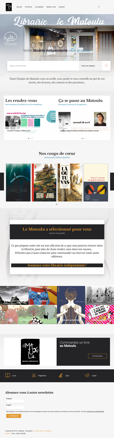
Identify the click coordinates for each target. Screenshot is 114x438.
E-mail (8, 405)
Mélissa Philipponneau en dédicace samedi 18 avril (79, 131)
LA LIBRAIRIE (39, 7)
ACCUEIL (19, 7)
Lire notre (92, 411)
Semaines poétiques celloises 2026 (18, 131)
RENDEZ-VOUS (51, 7)
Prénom (9, 399)
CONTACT (62, 7)
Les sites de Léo (38, 431)
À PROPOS (28, 7)
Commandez (97, 356)
